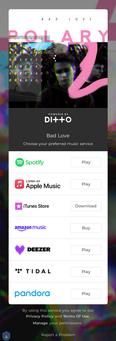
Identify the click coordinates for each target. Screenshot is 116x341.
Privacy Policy (40, 316)
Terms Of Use (76, 316)
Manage (40, 323)
